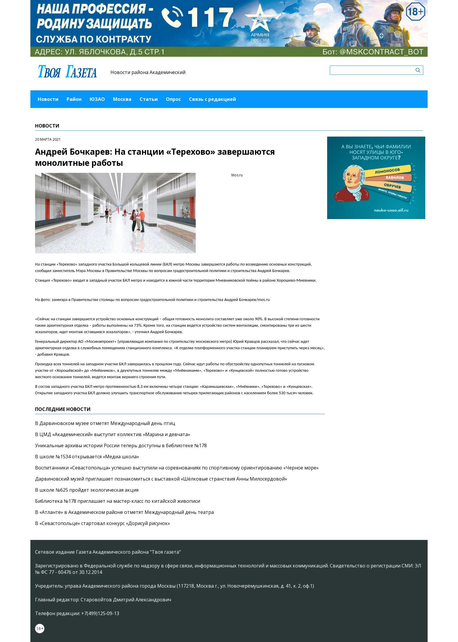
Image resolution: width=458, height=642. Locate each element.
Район (74, 99)
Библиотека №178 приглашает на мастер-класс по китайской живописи (117, 501)
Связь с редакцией (212, 99)
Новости (48, 99)
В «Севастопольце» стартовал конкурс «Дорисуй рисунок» (102, 523)
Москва (122, 99)
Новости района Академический (147, 72)
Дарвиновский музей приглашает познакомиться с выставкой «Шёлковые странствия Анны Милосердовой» (161, 479)
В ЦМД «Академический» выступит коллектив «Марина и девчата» (112, 434)
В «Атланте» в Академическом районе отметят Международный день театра (124, 512)
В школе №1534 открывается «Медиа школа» (87, 456)
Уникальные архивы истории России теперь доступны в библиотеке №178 (121, 445)
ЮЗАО (97, 99)
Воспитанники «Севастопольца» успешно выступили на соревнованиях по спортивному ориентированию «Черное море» (177, 467)
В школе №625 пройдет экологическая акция (86, 490)
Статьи (149, 99)
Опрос (173, 99)
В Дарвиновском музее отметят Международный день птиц (105, 423)
